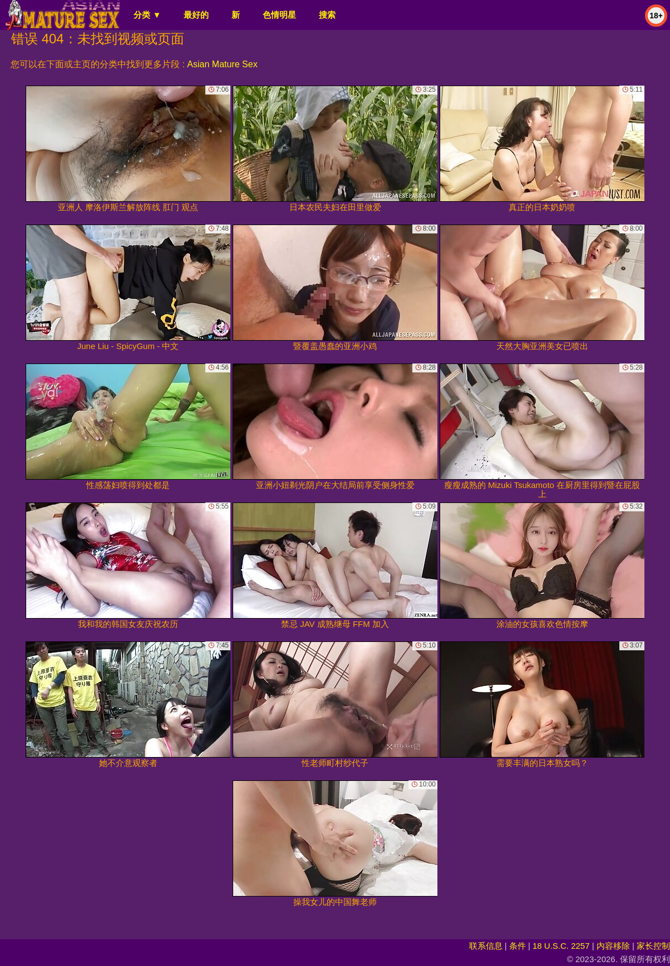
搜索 (327, 14)
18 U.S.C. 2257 (561, 945)
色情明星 (279, 14)
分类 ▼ (147, 14)
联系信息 (486, 945)
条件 (517, 945)
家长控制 (653, 945)
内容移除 (613, 945)
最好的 (196, 14)
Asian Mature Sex (222, 64)
